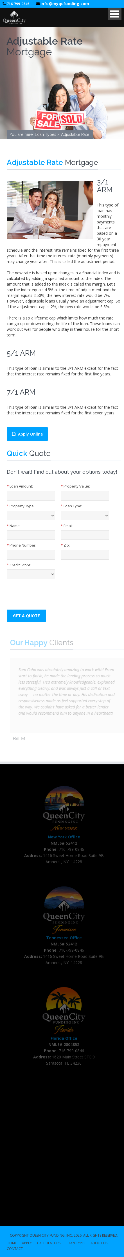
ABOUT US (99, 1243)
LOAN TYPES (75, 1243)
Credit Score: (19, 564)
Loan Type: (71, 505)
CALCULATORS (48, 1243)
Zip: (65, 545)
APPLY (27, 1243)
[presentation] (49, 593)
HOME (12, 1243)
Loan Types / (47, 135)
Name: (14, 525)
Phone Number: (21, 545)
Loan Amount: (20, 486)
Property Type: (21, 505)
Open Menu (114, 14)
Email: (67, 525)
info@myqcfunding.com (64, 3)
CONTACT (15, 1249)
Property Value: (75, 486)
